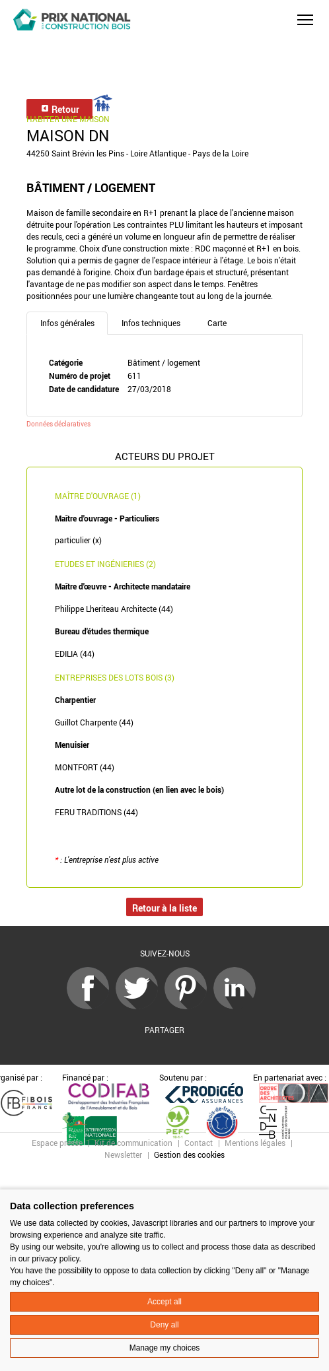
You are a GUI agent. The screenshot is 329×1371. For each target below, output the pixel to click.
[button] (305, 20)
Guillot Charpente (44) (94, 722)
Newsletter (123, 1154)
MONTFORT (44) (84, 767)
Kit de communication (133, 1142)
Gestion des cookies (189, 1154)
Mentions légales (255, 1142)
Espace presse (57, 1142)
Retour (59, 109)
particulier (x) (78, 540)
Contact (198, 1142)
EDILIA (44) (74, 653)
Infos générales (67, 323)
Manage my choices (164, 1348)
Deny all (164, 1324)
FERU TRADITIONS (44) (96, 812)
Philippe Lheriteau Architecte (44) (114, 608)
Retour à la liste (164, 908)
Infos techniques (151, 323)
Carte (217, 323)
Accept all (164, 1301)
